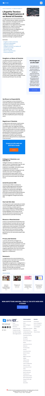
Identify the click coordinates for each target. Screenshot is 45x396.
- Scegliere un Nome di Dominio (10, 42)
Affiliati (35, 328)
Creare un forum (26, 365)
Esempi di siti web (16, 328)
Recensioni (15, 326)
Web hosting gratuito (27, 377)
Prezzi (14, 323)
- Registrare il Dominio (8, 44)
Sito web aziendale (27, 333)
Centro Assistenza (7, 8)
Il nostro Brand (37, 331)
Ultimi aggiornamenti (17, 333)
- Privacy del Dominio (8, 52)
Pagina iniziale (15, 321)
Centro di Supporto (38, 323)
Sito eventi (25, 338)
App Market (17, 331)
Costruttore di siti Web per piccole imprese (27, 353)
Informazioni (36, 321)
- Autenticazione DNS (8, 48)
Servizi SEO (25, 382)
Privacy (20, 392)
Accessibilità (28, 392)
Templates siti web (16, 330)
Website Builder (17, 8)
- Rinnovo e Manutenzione (9, 51)
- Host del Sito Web (7, 49)
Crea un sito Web (34, 89)
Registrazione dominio (27, 328)
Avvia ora (13, 149)
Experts (35, 330)
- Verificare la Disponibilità (9, 43)
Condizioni (16, 392)
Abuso (24, 392)
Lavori (37, 326)
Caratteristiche (16, 324)
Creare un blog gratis (27, 363)
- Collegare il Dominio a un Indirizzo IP (12, 46)
